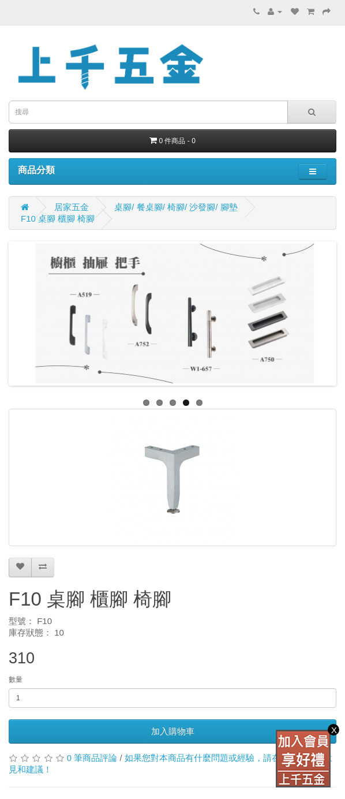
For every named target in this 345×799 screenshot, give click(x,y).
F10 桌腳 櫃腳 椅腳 (58, 218)
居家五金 (71, 207)
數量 (15, 679)
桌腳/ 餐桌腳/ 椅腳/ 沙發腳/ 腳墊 (175, 207)
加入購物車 (172, 731)
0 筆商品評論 (92, 758)
